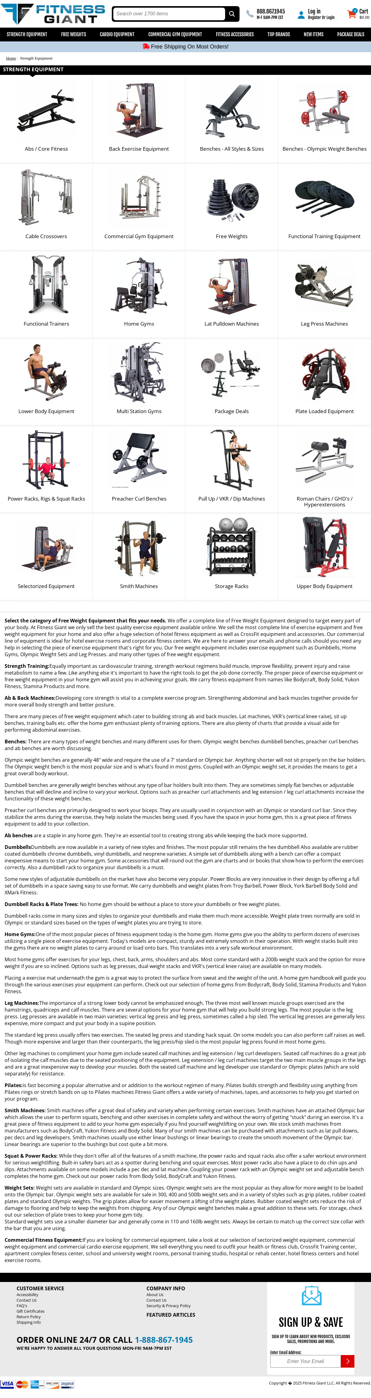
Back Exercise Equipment (139, 149)
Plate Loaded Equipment (324, 411)
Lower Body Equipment (46, 411)
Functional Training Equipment (324, 236)
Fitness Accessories (235, 34)
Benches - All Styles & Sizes (232, 149)
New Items (313, 34)
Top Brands (279, 34)
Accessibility (27, 1294)
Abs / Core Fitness (46, 149)
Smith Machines (139, 586)
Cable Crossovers (46, 236)
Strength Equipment (27, 34)
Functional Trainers (46, 324)
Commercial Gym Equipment (175, 34)
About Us (154, 1294)
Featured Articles (170, 1314)
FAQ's (22, 1305)
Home (11, 58)
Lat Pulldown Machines (232, 324)
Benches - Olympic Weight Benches (325, 149)
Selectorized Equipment (46, 586)
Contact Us (27, 1300)
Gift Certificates (31, 1311)
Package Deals (350, 34)
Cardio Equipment (117, 34)
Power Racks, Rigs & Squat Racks (46, 499)
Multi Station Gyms (139, 411)
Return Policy (29, 1316)
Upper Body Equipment (325, 586)
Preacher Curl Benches (139, 499)
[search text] (169, 14)
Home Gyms (139, 324)
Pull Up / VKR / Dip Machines (231, 499)
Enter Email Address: (285, 1352)
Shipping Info (29, 1322)
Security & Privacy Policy (168, 1305)
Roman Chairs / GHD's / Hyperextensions (325, 501)
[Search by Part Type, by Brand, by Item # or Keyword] (231, 14)
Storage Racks (231, 586)
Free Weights (73, 34)
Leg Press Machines (324, 324)
